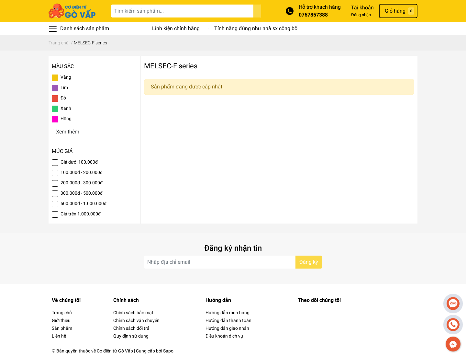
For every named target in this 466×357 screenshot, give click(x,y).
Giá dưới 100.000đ (79, 162)
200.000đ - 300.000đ (82, 182)
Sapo (168, 350)
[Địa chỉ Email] (233, 262)
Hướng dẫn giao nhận (227, 328)
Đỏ (63, 97)
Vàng (66, 77)
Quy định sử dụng (131, 336)
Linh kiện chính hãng (176, 28)
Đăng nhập (361, 14)
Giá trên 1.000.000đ (81, 213)
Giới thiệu (61, 320)
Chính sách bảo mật (133, 312)
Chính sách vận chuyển (136, 320)
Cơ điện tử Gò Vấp (115, 350)
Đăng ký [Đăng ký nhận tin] (308, 262)
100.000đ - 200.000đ (82, 172)
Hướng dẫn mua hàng (227, 312)
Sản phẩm (62, 328)
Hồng (66, 118)
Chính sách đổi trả (131, 328)
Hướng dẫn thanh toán (228, 320)
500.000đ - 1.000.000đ (83, 203)
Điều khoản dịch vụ (224, 336)
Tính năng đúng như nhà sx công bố (255, 28)
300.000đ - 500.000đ (82, 193)
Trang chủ (62, 312)
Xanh (66, 108)
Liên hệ (59, 336)
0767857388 (313, 15)
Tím (64, 87)
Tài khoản (362, 8)
